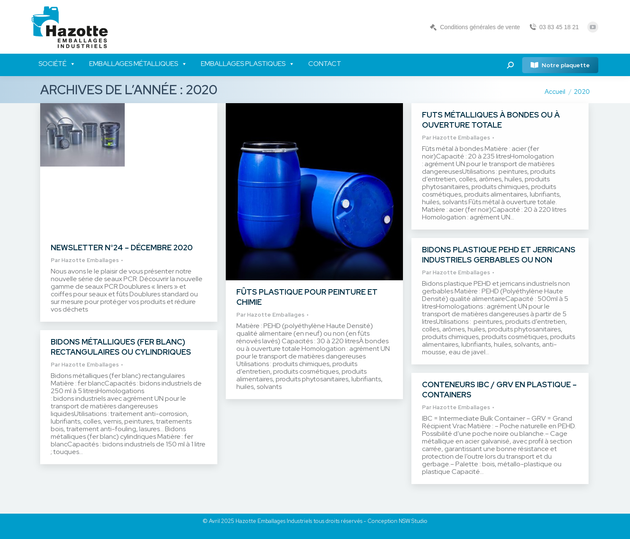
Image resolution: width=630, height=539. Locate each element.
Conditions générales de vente (474, 27)
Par (85, 260)
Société (57, 64)
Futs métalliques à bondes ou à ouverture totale (491, 120)
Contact (324, 63)
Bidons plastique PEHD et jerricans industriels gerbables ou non (498, 255)
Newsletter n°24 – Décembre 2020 (122, 247)
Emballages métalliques (138, 64)
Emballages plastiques (248, 64)
